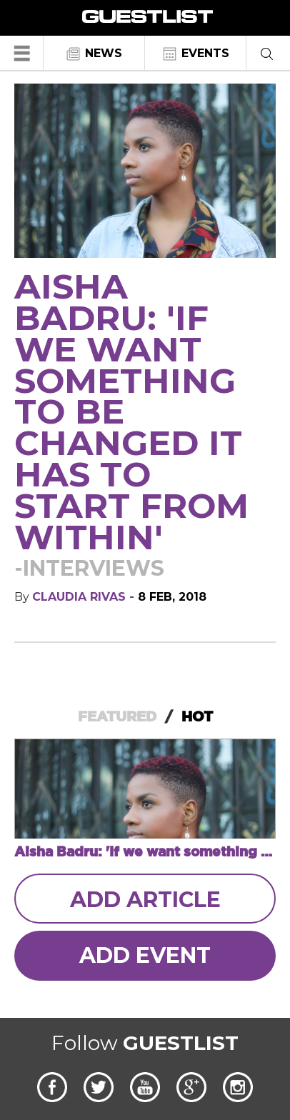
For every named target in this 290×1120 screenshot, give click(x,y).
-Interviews (89, 568)
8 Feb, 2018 (172, 597)
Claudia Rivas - (85, 597)
